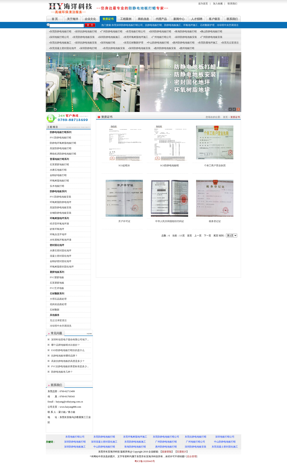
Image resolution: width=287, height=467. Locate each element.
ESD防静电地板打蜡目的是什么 (68, 350)
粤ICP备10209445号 (143, 461)
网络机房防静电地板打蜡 (63, 153)
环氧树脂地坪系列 (59, 218)
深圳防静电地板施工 (109, 37)
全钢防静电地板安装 (60, 212)
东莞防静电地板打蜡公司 (166, 436)
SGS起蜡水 (124, 165)
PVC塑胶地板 (57, 277)
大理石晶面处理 (58, 299)
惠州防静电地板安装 (165, 48)
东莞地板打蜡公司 (135, 31)
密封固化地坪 (57, 245)
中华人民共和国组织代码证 (169, 221)
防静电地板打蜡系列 (60, 132)
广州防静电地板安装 (211, 37)
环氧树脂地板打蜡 (59, 180)
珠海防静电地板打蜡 (186, 31)
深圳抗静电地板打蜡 (86, 31)
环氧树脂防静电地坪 (60, 202)
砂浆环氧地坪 (57, 229)
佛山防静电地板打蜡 (211, 31)
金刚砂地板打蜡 (58, 175)
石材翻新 (54, 309)
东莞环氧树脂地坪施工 (136, 37)
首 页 (55, 19)
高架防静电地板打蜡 (60, 148)
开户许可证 (124, 221)
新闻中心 (179, 19)
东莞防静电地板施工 (135, 441)
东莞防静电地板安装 (84, 37)
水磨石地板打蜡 (58, 169)
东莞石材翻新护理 (133, 42)
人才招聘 (196, 19)
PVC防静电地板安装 (60, 196)
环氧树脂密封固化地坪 (62, 266)
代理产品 (161, 19)
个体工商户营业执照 (215, 165)
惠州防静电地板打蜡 (183, 42)
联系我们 (232, 3)
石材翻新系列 (57, 293)
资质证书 (108, 19)
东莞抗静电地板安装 (114, 48)
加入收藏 (218, 3)
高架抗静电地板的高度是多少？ (68, 361)
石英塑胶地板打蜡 (59, 164)
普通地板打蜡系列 (59, 159)
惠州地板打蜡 (186, 48)
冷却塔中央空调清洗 (60, 325)
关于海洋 (72, 19)
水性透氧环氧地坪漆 (60, 239)
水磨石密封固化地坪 (60, 250)
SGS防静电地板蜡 (169, 165)
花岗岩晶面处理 (58, 304)
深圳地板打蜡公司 (59, 37)
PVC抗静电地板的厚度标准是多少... (70, 366)
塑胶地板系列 (57, 272)
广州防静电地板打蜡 (111, 31)
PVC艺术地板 (57, 288)
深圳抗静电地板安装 (86, 42)
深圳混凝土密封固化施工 (104, 441)
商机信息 (143, 19)
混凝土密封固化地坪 (60, 256)
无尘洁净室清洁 (58, 320)
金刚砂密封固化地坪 (60, 261)
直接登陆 (166, 451)
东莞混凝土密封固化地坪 (62, 48)
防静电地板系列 (58, 191)
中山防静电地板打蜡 (158, 42)
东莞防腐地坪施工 (208, 42)
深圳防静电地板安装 (186, 37)
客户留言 (214, 19)
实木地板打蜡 (57, 186)
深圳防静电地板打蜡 (160, 31)
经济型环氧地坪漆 (59, 223)
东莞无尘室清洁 (230, 42)
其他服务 (54, 315)
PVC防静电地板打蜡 (60, 137)
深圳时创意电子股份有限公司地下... (70, 339)
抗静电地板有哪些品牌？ (64, 355)
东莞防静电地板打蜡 (60, 31)
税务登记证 (215, 221)
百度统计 (181, 451)
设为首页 (203, 3)
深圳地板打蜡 (107, 42)
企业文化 (90, 19)
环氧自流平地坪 (58, 234)
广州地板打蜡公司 (161, 37)
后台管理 (192, 456)
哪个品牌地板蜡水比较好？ (65, 345)
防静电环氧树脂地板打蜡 (63, 143)
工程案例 (125, 19)
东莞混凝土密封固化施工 (225, 446)
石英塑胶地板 (57, 282)
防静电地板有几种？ (62, 371)
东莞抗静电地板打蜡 (195, 436)
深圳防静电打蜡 (88, 48)
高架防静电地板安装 (60, 207)
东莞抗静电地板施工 (60, 42)
